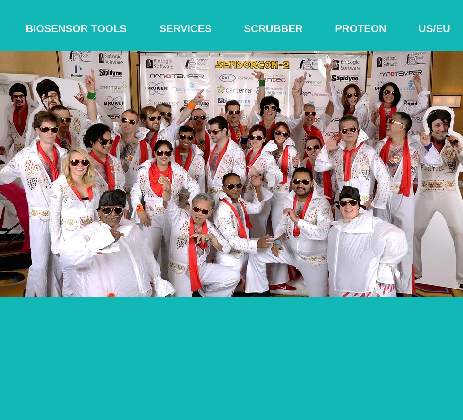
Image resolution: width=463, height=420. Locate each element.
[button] (231, 174)
